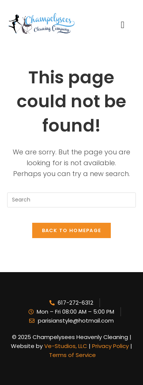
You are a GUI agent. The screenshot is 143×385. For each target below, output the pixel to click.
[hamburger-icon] (126, 23)
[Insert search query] (71, 199)
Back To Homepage (71, 230)
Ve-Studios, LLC (66, 346)
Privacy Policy (110, 346)
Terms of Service (72, 355)
